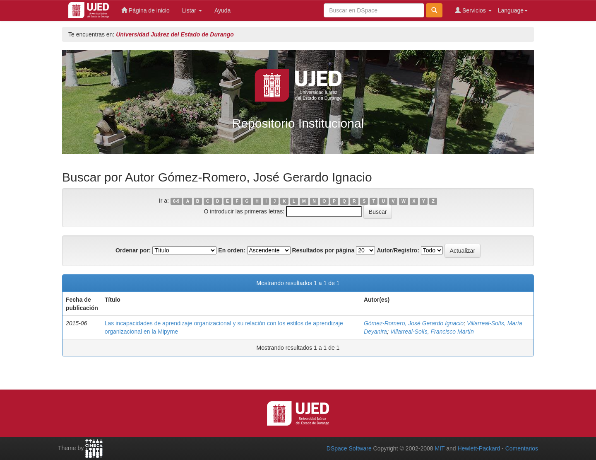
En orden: (231, 250)
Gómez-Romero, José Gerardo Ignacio (414, 323)
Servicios (473, 10)
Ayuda (222, 10)
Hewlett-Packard (478, 448)
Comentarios (521, 448)
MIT (440, 448)
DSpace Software (349, 448)
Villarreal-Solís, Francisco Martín (432, 331)
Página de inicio (145, 10)
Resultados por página (323, 250)
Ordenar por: (133, 250)
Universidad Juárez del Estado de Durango (175, 34)
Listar (192, 10)
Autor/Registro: (398, 250)
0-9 (176, 201)
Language (513, 10)
